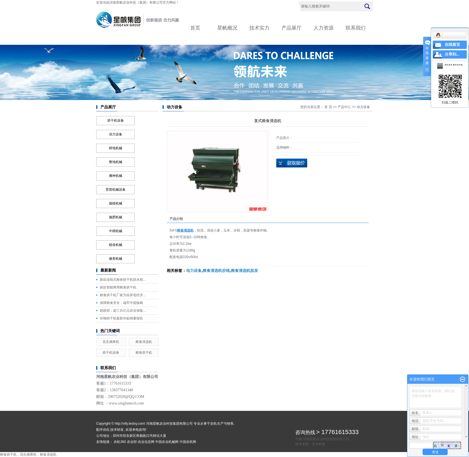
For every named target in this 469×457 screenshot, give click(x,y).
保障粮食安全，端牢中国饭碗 (121, 303)
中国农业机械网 (166, 442)
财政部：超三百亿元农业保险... (123, 310)
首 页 (328, 107)
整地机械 (115, 162)
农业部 (132, 442)
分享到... (452, 54)
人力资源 (323, 28)
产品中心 (344, 107)
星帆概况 (227, 28)
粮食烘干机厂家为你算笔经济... (123, 295)
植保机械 (115, 245)
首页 (195, 28)
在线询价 (291, 163)
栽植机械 (115, 203)
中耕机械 (115, 231)
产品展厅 (291, 28)
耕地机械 (115, 148)
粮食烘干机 (144, 352)
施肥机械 (115, 217)
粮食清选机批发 (244, 270)
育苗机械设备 (116, 189)
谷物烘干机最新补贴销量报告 (121, 318)
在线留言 (452, 45)
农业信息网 (146, 442)
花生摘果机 (111, 342)
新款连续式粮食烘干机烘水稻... (123, 280)
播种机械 (115, 176)
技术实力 (259, 28)
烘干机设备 (115, 120)
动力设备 (115, 134)
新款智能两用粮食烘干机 (118, 287)
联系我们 (356, 28)
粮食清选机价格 (216, 270)
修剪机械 (115, 259)
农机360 (120, 442)
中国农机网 (187, 442)
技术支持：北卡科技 (310, 444)
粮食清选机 (144, 342)
